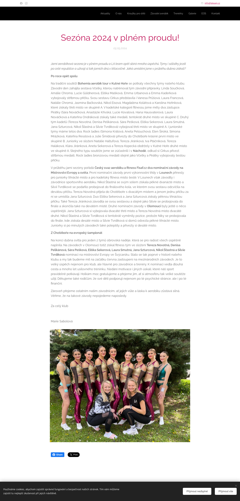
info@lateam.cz (212, 3)
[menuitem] (99, 13)
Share (57, 454)
